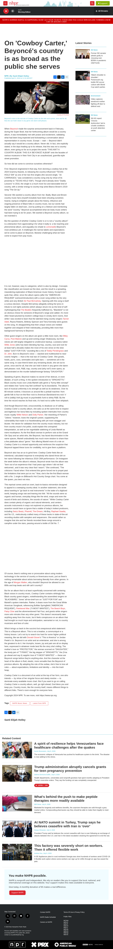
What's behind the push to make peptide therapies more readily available (66, 798)
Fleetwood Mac (23, 608)
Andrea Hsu (38, 853)
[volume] (13, 11)
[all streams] (102, 11)
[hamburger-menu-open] (5, 3)
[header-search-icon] (92, 3)
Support (103, 3)
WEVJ (66, 927)
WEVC (66, 922)
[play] (6, 11)
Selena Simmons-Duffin (42, 774)
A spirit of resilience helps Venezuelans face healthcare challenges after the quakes (69, 745)
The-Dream (38, 511)
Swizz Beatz (18, 511)
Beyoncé (14, 129)
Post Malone (16, 339)
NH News (94, 50)
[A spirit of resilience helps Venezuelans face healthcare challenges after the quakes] (17, 750)
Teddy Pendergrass (55, 351)
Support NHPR (17, 892)
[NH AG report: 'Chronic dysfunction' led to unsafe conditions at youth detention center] (82, 119)
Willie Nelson (22, 415)
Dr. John (8, 354)
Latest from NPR (39, 703)
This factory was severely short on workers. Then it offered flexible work (68, 847)
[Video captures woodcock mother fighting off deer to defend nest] (82, 100)
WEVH (66, 926)
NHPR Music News (19, 703)
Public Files (68, 916)
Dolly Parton (37, 415)
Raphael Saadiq (58, 511)
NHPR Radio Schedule (48, 917)
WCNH (66, 920)
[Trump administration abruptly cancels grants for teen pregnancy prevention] (17, 773)
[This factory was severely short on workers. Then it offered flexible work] (17, 852)
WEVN (66, 929)
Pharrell (28, 511)
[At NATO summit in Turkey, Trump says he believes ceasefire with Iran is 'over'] (17, 828)
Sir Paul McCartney (32, 301)
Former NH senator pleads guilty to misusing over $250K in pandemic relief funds (98, 58)
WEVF (66, 924)
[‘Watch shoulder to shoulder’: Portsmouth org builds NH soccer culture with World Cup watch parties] (82, 75)
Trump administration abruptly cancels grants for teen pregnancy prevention (70, 768)
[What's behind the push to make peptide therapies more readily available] (17, 803)
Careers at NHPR (46, 922)
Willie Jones (9, 345)
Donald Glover (33, 637)
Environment (95, 96)
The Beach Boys (57, 608)
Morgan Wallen (20, 582)
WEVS (66, 934)
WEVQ (66, 933)
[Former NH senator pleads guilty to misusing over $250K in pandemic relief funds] (82, 54)
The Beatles (26, 310)
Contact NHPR (45, 912)
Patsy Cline (9, 611)
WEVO (66, 931)
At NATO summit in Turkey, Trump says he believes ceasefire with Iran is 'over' (67, 824)
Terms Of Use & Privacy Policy (74, 912)
